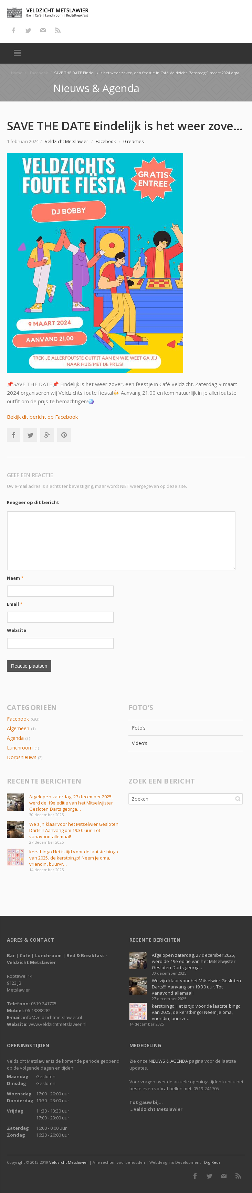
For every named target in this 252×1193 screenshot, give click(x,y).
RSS (58, 30)
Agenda (15, 738)
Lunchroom (20, 747)
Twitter (28, 30)
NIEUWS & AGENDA (168, 1061)
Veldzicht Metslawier (68, 1162)
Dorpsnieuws (21, 757)
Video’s (140, 743)
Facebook (13, 30)
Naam (15, 578)
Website (17, 630)
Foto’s (139, 727)
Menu (17, 53)
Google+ (47, 435)
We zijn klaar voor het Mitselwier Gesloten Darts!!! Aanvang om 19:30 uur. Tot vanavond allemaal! (73, 830)
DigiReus (212, 1162)
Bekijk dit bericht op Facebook (42, 416)
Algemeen (18, 728)
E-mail (43, 30)
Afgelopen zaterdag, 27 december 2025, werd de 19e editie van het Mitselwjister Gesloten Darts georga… (71, 802)
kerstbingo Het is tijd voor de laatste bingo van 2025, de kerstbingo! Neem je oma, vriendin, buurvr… (73, 858)
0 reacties (133, 141)
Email (15, 604)
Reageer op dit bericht (33, 502)
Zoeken (238, 799)
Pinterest (64, 435)
